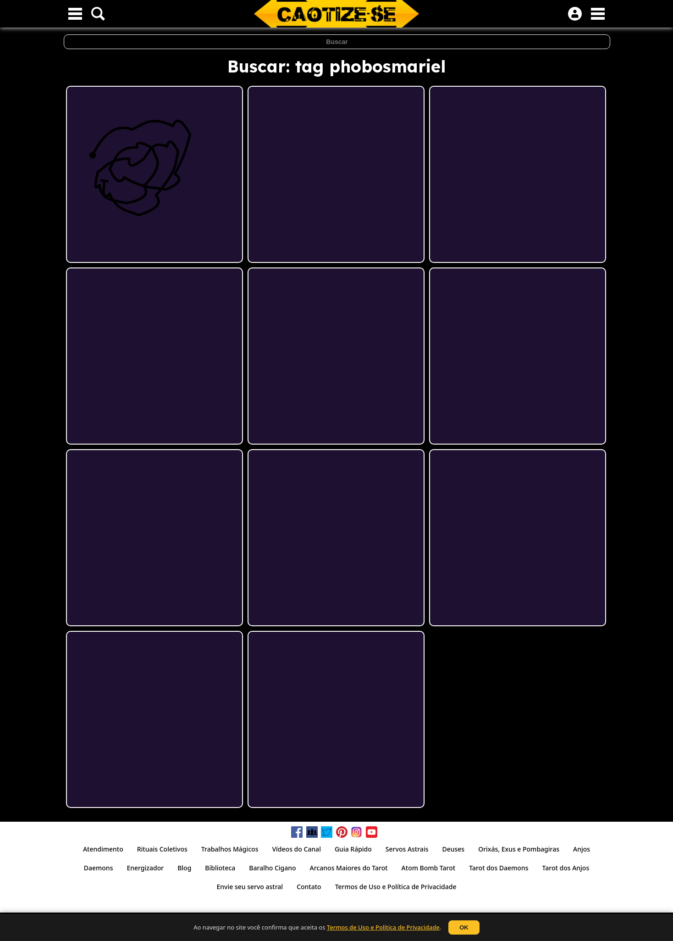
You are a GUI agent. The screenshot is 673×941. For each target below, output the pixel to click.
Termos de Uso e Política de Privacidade (383, 927)
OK (464, 927)
